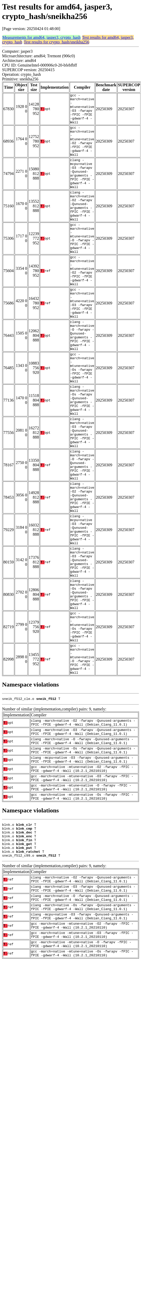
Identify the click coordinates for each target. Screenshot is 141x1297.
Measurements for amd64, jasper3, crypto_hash (41, 37)
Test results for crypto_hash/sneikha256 (56, 42)
